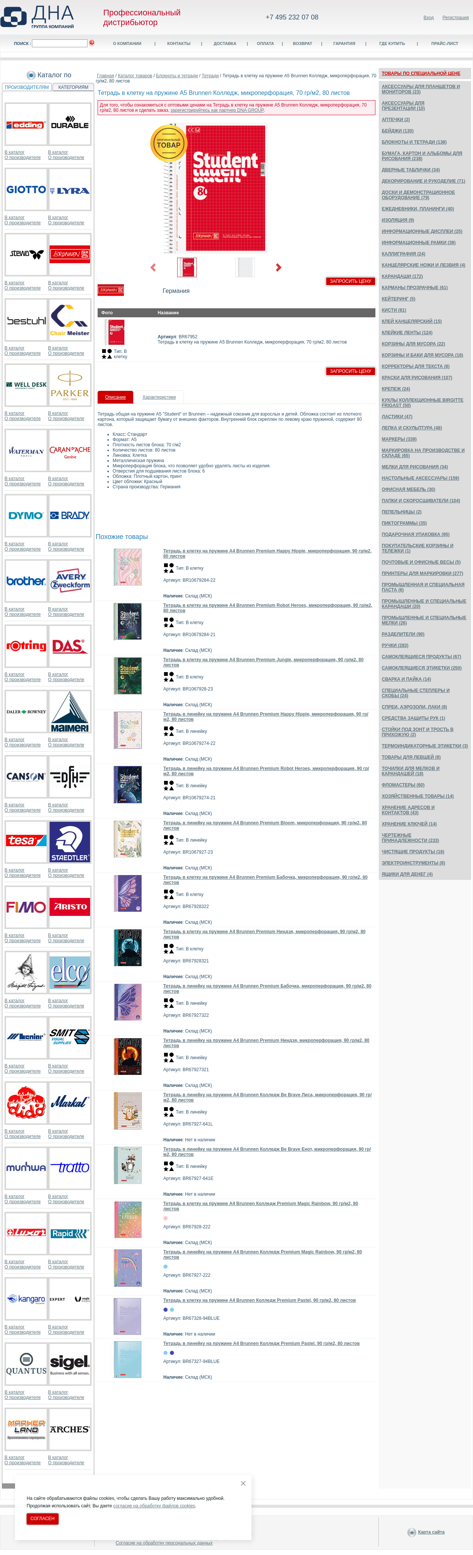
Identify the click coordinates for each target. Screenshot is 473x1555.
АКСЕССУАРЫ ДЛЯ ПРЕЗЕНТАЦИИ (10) (403, 106)
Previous (153, 267)
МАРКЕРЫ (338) (399, 439)
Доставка (225, 43)
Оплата (265, 43)
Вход (428, 17)
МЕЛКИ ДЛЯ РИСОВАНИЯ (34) (415, 467)
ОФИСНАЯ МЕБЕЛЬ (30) (408, 489)
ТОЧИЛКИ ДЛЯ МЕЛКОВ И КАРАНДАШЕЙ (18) (411, 771)
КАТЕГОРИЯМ (74, 87)
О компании (127, 43)
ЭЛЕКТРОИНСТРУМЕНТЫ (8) (413, 863)
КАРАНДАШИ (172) (402, 276)
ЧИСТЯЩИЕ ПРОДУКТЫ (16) (413, 851)
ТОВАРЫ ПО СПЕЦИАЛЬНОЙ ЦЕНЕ (421, 73)
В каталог (14, 152)
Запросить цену (350, 281)
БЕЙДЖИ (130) (398, 131)
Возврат (302, 43)
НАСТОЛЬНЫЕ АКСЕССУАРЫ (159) (420, 478)
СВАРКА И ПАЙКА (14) (406, 679)
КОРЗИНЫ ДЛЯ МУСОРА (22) (413, 344)
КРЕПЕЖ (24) (396, 389)
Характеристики (159, 397)
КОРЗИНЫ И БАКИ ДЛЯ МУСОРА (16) (422, 355)
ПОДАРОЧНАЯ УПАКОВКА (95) (416, 534)
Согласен (42, 1518)
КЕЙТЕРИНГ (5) (398, 299)
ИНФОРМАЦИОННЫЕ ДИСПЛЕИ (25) (422, 231)
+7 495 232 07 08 (292, 17)
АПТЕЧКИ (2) (396, 119)
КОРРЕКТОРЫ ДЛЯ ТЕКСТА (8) (416, 366)
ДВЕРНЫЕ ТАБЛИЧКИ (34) (411, 170)
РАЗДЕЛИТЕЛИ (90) (403, 634)
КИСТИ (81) (394, 310)
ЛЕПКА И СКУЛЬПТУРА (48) (412, 428)
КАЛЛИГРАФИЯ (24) (403, 254)
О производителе (23, 157)
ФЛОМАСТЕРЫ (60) (403, 785)
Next (279, 267)
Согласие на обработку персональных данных (164, 1543)
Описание (115, 397)
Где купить (392, 43)
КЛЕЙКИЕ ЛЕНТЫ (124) (407, 332)
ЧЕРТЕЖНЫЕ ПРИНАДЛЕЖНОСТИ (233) (410, 838)
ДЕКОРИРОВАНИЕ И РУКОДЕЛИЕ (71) (423, 181)
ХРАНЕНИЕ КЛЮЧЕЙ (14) (409, 824)
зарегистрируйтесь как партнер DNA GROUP (217, 110)
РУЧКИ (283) (395, 645)
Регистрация (456, 17)
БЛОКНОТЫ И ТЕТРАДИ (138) (414, 142)
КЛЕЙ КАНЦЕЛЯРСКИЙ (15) (412, 321)
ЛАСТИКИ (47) (397, 416)
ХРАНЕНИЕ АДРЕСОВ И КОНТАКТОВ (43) (408, 810)
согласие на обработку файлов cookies (154, 1505)
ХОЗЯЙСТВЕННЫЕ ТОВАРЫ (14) (418, 796)
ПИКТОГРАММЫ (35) (404, 523)
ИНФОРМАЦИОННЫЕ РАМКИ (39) (419, 242)
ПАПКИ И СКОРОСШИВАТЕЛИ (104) (421, 500)
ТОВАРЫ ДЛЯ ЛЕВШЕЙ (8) (411, 757)
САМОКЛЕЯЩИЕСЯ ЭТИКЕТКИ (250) (422, 668)
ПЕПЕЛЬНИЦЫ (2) (402, 512)
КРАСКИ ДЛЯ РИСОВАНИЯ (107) (417, 377)
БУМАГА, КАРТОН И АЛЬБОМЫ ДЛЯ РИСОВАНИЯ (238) (422, 156)
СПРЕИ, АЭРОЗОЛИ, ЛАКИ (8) (414, 707)
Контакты (178, 43)
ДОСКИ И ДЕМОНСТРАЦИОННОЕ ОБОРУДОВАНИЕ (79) (418, 195)
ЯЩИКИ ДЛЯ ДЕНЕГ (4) (407, 874)
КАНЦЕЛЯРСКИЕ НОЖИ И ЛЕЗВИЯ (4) (423, 265)
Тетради (210, 75)
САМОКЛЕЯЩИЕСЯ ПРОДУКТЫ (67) (421, 656)
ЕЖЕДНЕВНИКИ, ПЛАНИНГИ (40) (418, 209)
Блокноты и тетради (177, 75)
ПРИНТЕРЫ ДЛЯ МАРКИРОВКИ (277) (422, 573)
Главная (105, 75)
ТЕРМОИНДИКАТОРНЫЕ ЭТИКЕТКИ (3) (425, 746)
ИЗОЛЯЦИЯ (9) (398, 220)
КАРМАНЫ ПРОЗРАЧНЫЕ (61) (415, 287)
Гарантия (344, 43)
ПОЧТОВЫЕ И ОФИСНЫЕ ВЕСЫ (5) (421, 562)
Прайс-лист (444, 43)
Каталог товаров (135, 75)
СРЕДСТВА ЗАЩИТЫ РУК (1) (413, 718)
